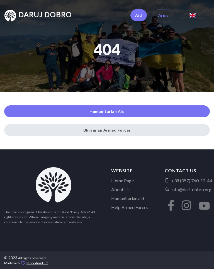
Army (163, 15)
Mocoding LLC (37, 263)
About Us (120, 189)
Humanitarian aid (127, 198)
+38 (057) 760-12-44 (188, 180)
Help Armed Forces (129, 207)
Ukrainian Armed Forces (107, 130)
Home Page (122, 180)
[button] (170, 203)
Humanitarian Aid (107, 111)
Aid (138, 15)
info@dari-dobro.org (188, 189)
